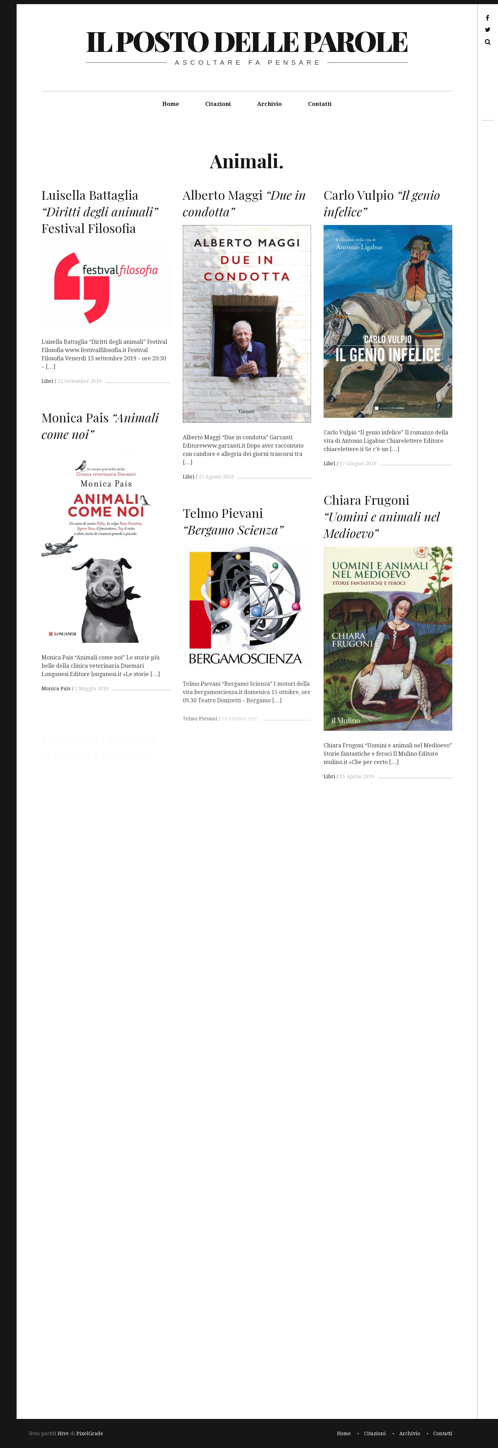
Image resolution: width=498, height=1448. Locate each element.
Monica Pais (56, 696)
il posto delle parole (246, 40)
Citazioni (218, 104)
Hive (63, 1433)
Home (170, 104)
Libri (47, 381)
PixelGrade (89, 1433)
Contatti (320, 104)
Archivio (269, 104)
